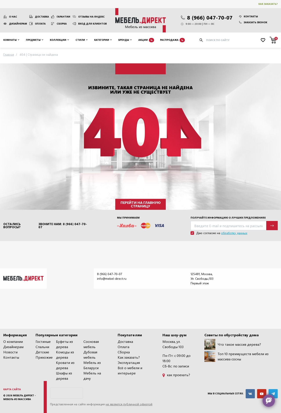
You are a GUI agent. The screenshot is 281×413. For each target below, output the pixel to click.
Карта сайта (12, 389)
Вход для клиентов (92, 23)
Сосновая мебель (91, 344)
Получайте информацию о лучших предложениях (228, 217)
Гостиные (43, 341)
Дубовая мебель (90, 355)
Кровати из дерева (65, 365)
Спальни (42, 346)
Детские (42, 352)
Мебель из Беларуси (92, 365)
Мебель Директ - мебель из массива (19, 397)
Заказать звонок (253, 22)
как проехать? (176, 374)
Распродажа (172, 40)
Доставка (42, 16)
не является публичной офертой (129, 404)
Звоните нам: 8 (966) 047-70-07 (62, 226)
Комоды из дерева (65, 355)
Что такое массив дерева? (232, 344)
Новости (10, 352)
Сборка (62, 23)
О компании (13, 341)
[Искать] (201, 40)
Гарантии (63, 16)
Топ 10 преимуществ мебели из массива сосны (236, 356)
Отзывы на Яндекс (91, 16)
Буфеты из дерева (64, 344)
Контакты (248, 16)
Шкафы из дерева (64, 376)
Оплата (40, 23)
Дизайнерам (18, 23)
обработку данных (234, 233)
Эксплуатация (129, 362)
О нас (13, 16)
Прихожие (44, 357)
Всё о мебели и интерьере (130, 370)
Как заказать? (268, 3)
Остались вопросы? (12, 226)
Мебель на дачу (92, 376)
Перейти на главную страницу (141, 204)
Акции (146, 40)
